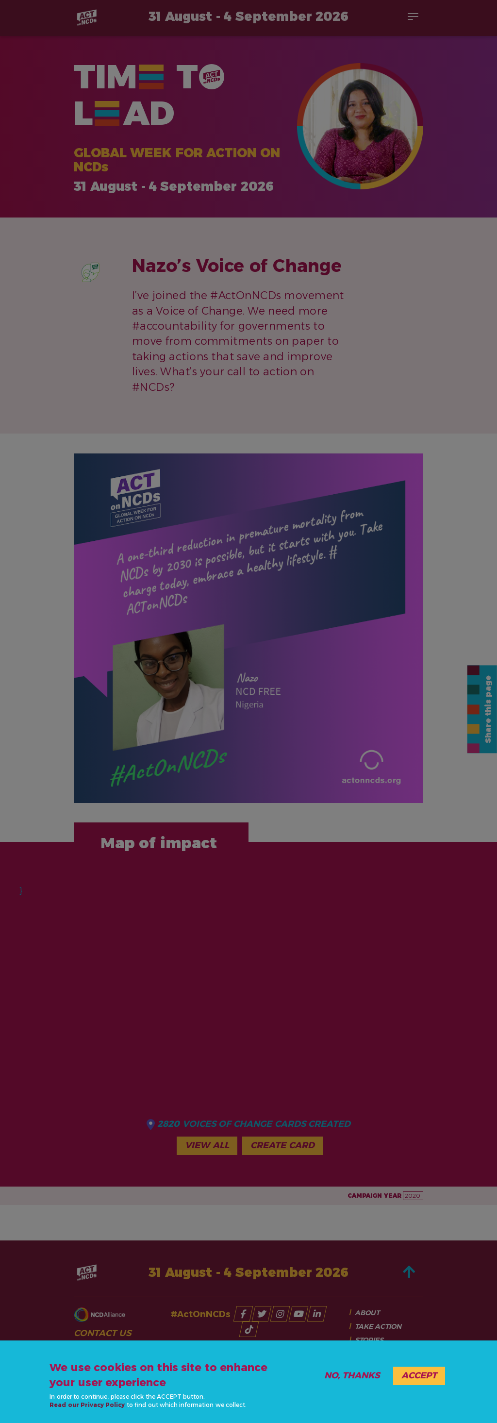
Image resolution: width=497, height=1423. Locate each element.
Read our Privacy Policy (87, 1404)
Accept (419, 1375)
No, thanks (352, 1375)
